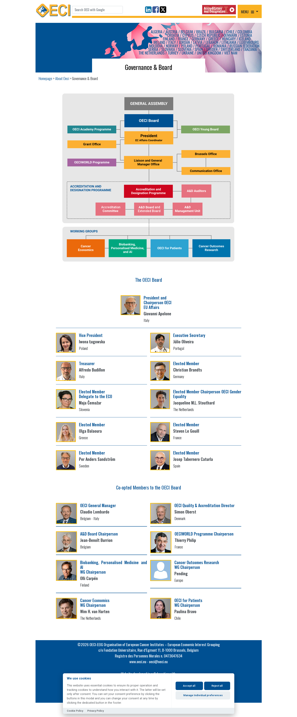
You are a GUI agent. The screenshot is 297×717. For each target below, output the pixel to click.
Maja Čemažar (90, 403)
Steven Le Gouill (186, 431)
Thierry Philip (185, 540)
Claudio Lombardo (94, 512)
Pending (181, 573)
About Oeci (62, 78)
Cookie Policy (75, 710)
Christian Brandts (187, 370)
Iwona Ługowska (92, 342)
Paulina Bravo (185, 611)
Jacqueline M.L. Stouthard (194, 403)
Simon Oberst (185, 512)
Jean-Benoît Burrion (96, 540)
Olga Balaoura (90, 431)
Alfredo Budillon (92, 370)
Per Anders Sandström (97, 459)
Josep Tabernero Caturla (193, 459)
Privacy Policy (95, 710)
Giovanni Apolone (157, 314)
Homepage (45, 78)
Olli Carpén (89, 578)
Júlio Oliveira (183, 342)
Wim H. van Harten (95, 611)
